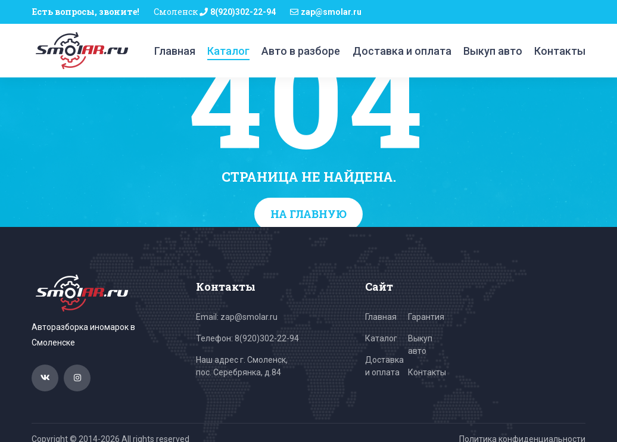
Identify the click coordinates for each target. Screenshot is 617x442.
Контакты (559, 51)
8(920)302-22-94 (243, 12)
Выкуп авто (492, 51)
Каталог (228, 51)
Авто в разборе (300, 51)
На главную (308, 214)
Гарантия (426, 317)
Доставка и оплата (402, 51)
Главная (174, 51)
